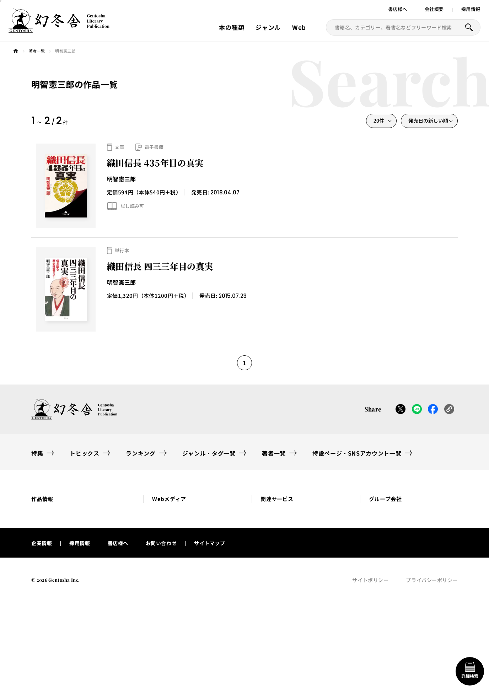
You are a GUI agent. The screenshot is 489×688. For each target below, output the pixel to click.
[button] (78, 510)
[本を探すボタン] (469, 27)
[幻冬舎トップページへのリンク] (59, 28)
